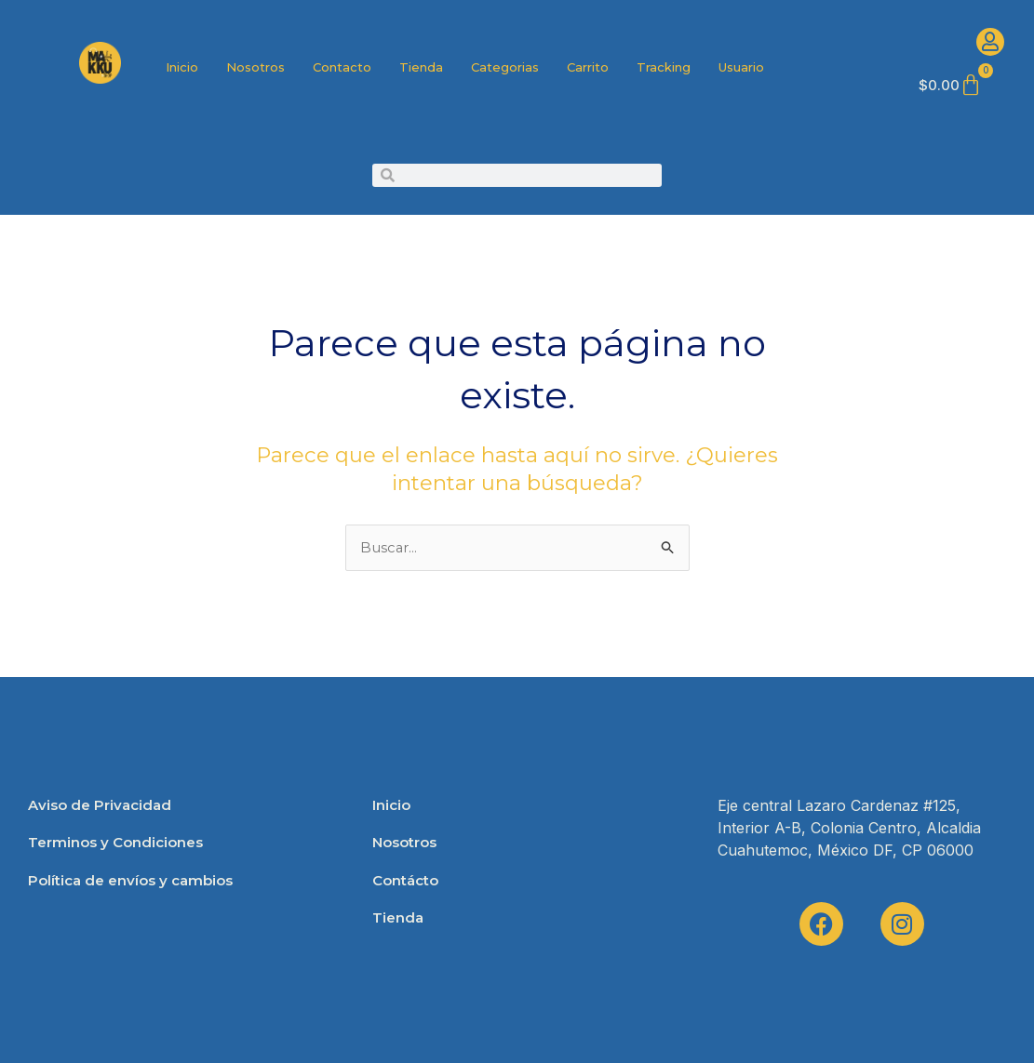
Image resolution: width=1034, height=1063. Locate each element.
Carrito (588, 67)
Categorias (505, 67)
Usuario (741, 67)
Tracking (664, 67)
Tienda (421, 67)
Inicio (182, 67)
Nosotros (255, 67)
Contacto (342, 67)
